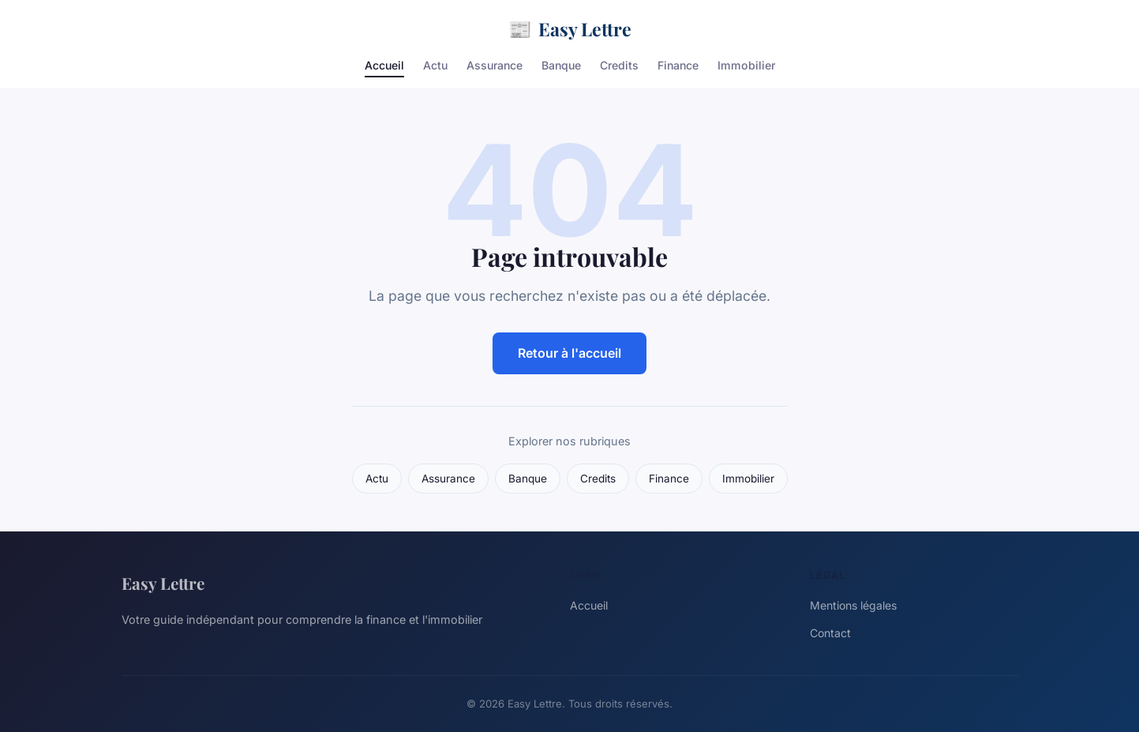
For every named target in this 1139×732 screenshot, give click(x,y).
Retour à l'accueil (569, 353)
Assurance (494, 65)
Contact (830, 633)
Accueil (384, 65)
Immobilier (746, 65)
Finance (678, 65)
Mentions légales (853, 605)
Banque (561, 65)
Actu (435, 65)
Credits (619, 65)
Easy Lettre (569, 29)
